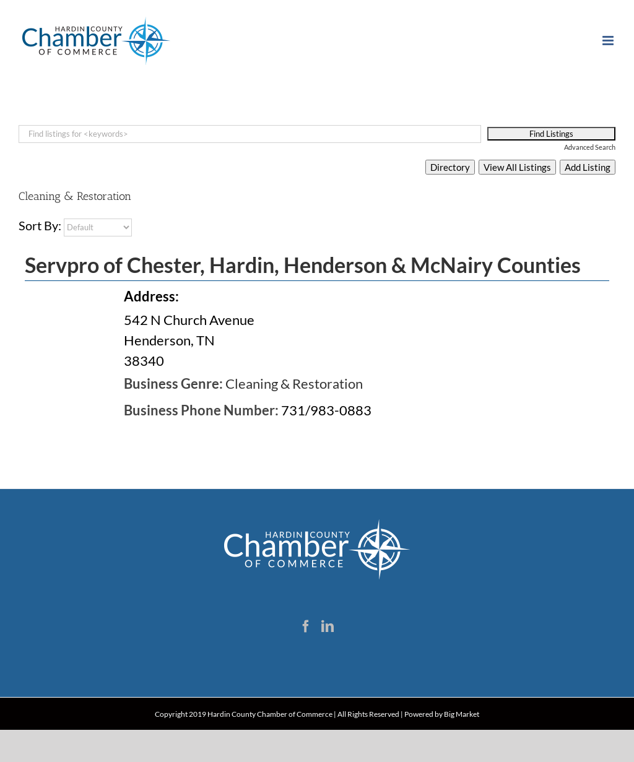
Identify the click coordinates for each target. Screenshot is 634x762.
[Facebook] (306, 626)
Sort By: (40, 225)
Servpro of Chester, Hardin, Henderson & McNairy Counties (303, 264)
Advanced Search (589, 147)
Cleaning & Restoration (294, 383)
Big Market (461, 714)
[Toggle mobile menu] (608, 40)
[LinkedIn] (327, 626)
